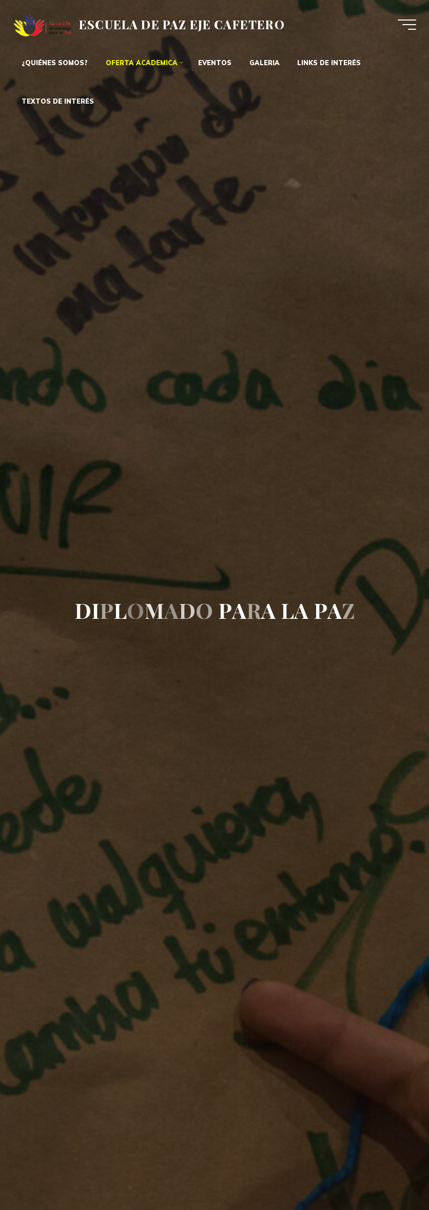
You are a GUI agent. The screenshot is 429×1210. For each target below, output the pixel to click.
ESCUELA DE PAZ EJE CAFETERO (182, 24)
